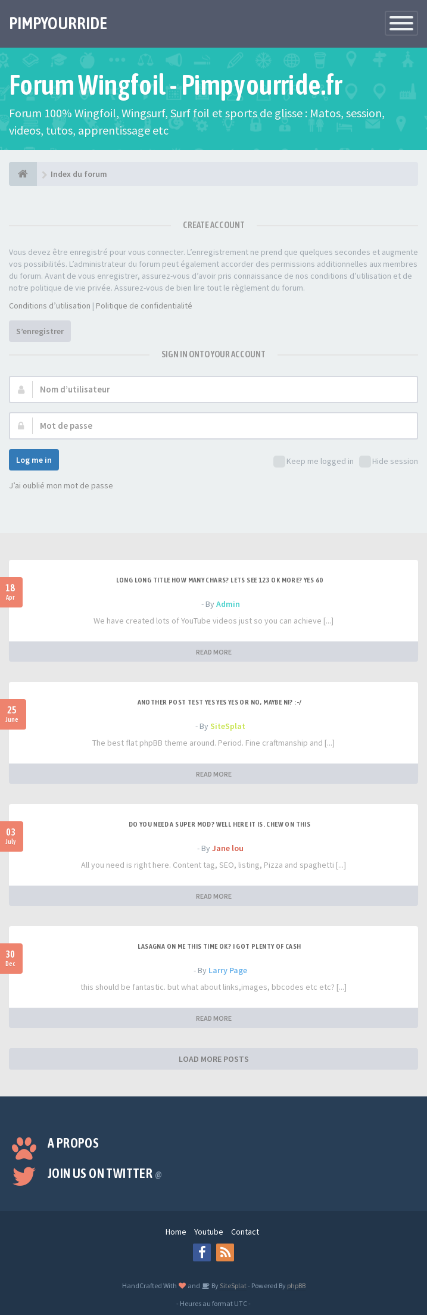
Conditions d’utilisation (50, 305)
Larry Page (227, 970)
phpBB (296, 1285)
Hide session (388, 462)
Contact (245, 1231)
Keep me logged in (313, 462)
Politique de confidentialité (144, 305)
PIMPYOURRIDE (58, 23)
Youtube (208, 1231)
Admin (228, 604)
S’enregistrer (40, 331)
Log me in (34, 459)
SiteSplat (227, 726)
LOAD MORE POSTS (214, 1059)
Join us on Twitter (105, 1173)
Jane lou (228, 848)
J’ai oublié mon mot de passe (61, 485)
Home (176, 1231)
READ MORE (214, 651)
